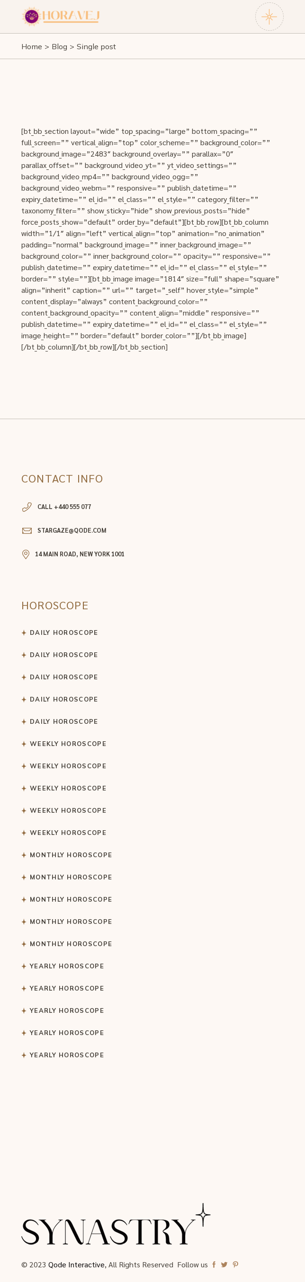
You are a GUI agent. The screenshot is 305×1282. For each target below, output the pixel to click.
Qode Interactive (76, 1264)
